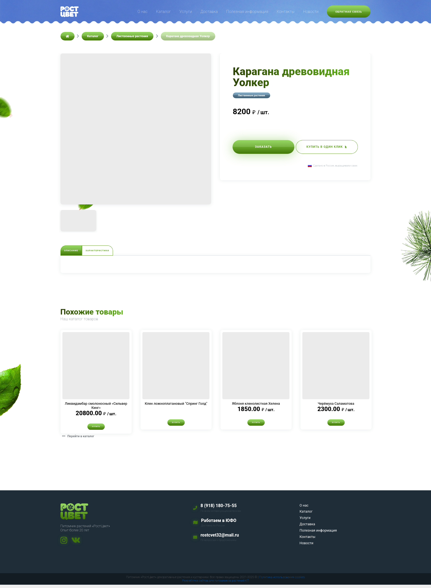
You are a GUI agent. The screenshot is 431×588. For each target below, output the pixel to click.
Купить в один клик (321, 148)
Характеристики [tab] (117, 251)
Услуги (185, 11)
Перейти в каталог (81, 439)
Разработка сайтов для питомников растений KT (215, 584)
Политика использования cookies (282, 580)
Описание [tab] (77, 251)
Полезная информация (247, 11)
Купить (96, 429)
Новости (311, 11)
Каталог (163, 11)
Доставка (209, 11)
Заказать (257, 148)
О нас (143, 11)
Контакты (285, 11)
